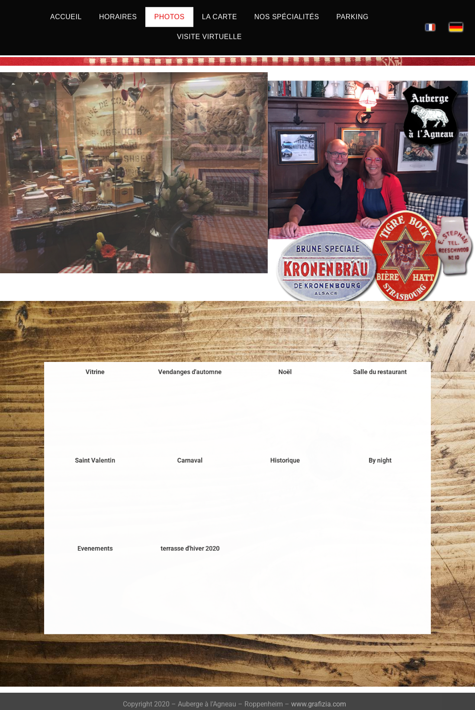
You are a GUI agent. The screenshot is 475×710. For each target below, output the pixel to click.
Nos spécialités (286, 12)
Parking (353, 12)
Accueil (66, 12)
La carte (219, 12)
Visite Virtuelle (209, 31)
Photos (169, 12)
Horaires (118, 12)
